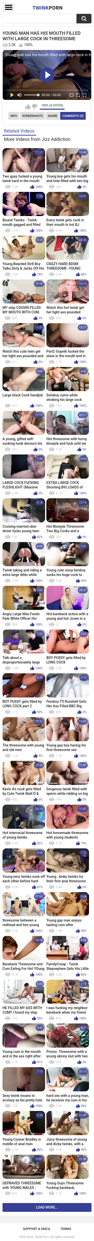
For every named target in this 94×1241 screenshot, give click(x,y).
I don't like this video (34, 106)
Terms (65, 1229)
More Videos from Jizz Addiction (37, 139)
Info (14, 116)
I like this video (28, 106)
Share (52, 116)
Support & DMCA (36, 1229)
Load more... (47, 1207)
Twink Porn (41, 1237)
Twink (48, 7)
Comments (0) (73, 116)
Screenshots (32, 116)
